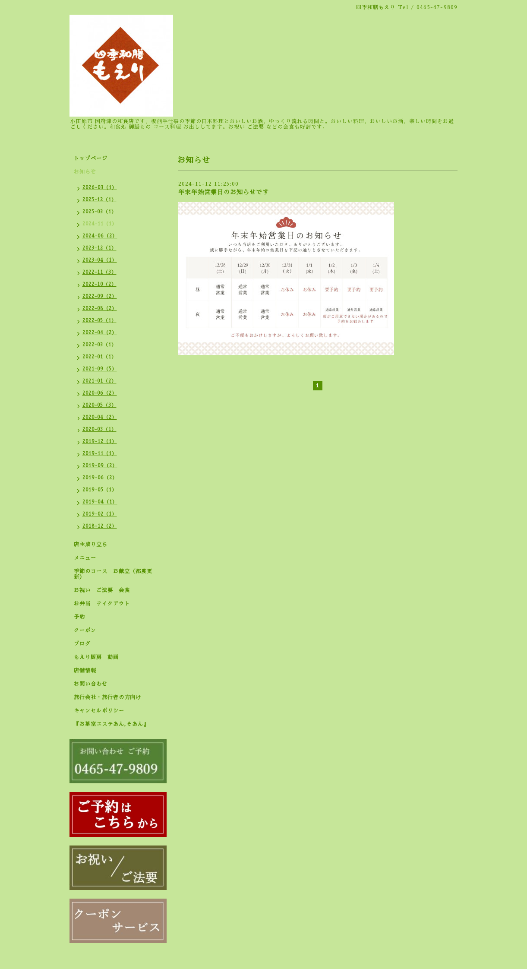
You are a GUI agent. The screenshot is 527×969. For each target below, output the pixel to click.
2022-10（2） (99, 284)
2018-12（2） (99, 526)
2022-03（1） (99, 344)
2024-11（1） (99, 224)
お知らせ (85, 171)
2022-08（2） (99, 308)
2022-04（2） (99, 332)
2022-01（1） (99, 357)
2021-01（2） (99, 381)
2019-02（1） (99, 514)
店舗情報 (85, 670)
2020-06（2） (99, 393)
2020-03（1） (99, 429)
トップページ (90, 158)
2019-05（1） (99, 490)
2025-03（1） (99, 211)
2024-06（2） (99, 236)
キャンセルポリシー (99, 710)
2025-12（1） (99, 199)
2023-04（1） (99, 260)
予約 (79, 617)
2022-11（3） (99, 272)
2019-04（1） (99, 502)
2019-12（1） (99, 441)
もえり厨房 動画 (96, 657)
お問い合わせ (90, 684)
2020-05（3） (99, 405)
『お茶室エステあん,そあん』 (111, 724)
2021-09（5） (99, 369)
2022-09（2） (99, 296)
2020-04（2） (99, 417)
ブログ (82, 643)
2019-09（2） (99, 465)
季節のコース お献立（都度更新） (113, 574)
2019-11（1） (99, 453)
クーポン (85, 630)
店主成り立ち (90, 544)
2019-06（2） (99, 477)
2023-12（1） (99, 248)
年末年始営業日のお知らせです (223, 192)
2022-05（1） (99, 320)
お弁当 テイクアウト (102, 603)
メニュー (85, 557)
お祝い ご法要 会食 (102, 590)
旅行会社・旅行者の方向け (107, 697)
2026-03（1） (99, 187)
